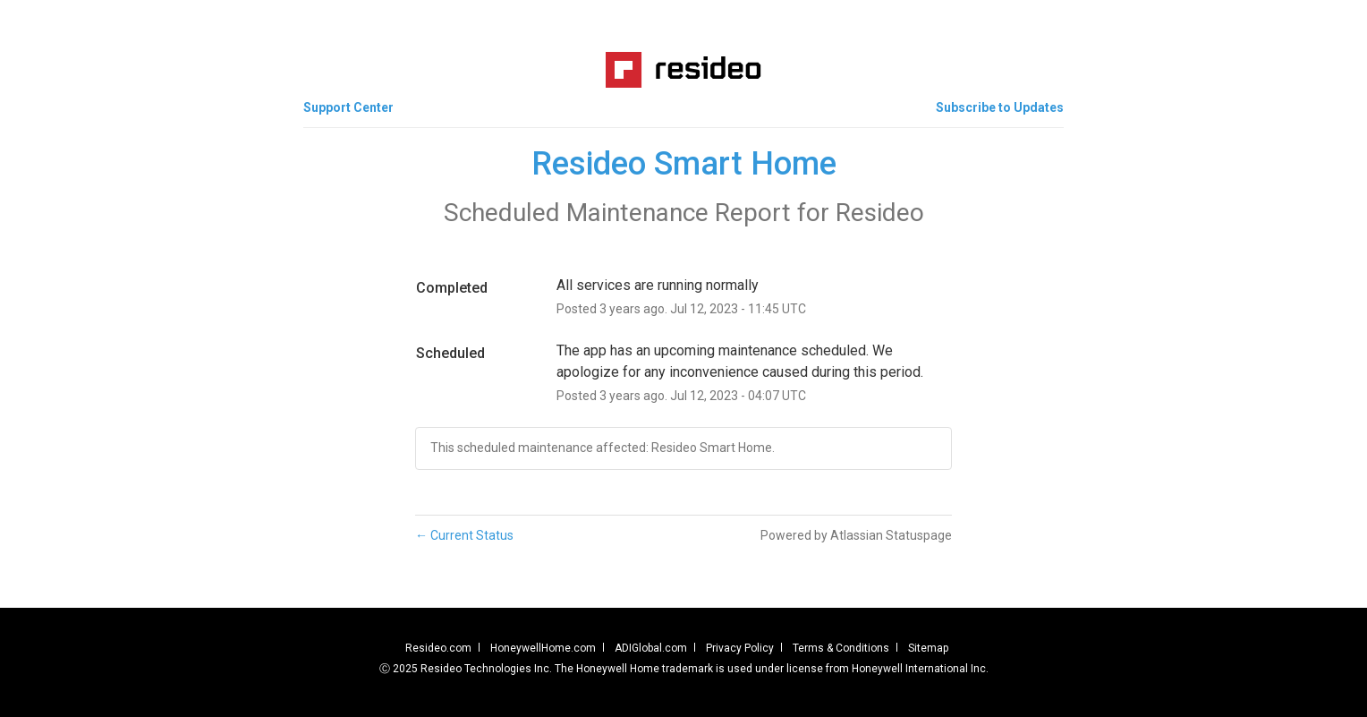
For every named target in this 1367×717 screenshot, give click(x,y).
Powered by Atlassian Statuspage (856, 535)
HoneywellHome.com (543, 648)
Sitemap (928, 648)
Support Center (348, 107)
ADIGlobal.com (651, 648)
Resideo (880, 212)
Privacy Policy (740, 648)
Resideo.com (438, 648)
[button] (1000, 107)
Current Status (464, 535)
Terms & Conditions (841, 648)
